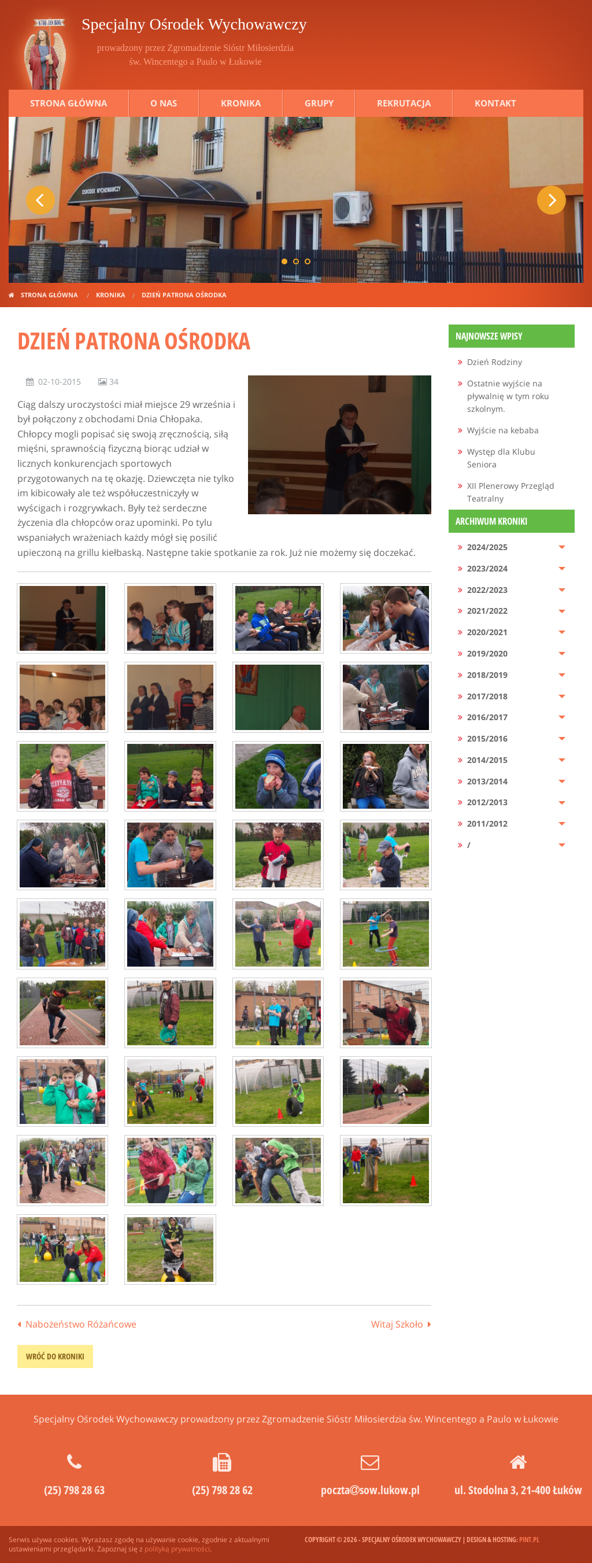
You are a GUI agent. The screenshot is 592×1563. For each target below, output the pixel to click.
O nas (163, 103)
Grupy (319, 103)
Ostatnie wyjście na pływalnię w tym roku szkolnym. (508, 396)
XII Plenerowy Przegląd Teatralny (510, 492)
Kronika (241, 103)
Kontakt (495, 103)
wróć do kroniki (55, 1356)
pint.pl (529, 1539)
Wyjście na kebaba (503, 430)
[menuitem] (512, 362)
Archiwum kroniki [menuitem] (491, 521)
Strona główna (68, 103)
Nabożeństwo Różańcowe (80, 1324)
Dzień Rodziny (494, 361)
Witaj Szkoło (397, 1324)
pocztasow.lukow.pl (370, 1490)
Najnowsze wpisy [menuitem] (489, 336)
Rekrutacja (404, 103)
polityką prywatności (177, 1549)
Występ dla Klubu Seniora (501, 458)
